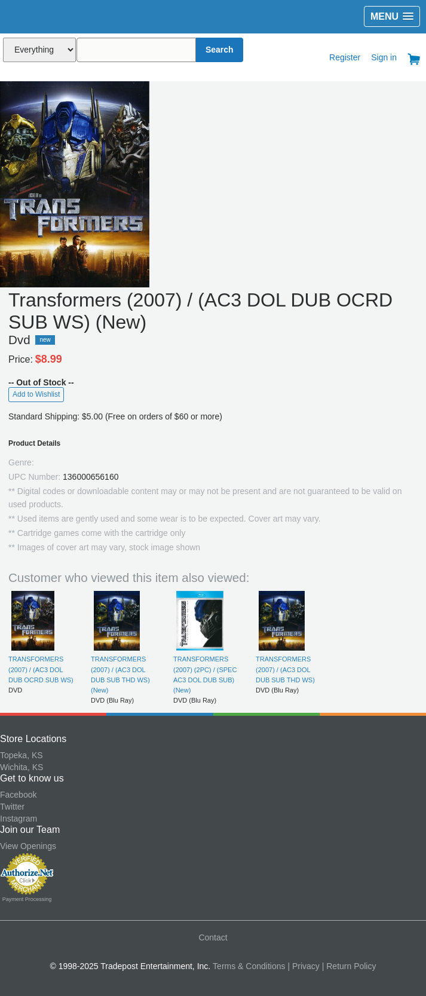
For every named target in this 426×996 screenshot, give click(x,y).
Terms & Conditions (249, 966)
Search (220, 49)
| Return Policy (349, 966)
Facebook (18, 794)
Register (344, 57)
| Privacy (303, 966)
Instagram (18, 818)
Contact (212, 937)
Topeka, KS (21, 755)
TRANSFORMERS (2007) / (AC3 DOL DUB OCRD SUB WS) (40, 669)
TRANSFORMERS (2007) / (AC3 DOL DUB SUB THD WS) (285, 669)
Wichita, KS (21, 767)
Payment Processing (27, 899)
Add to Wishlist (36, 394)
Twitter (12, 806)
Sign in (384, 57)
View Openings (28, 846)
